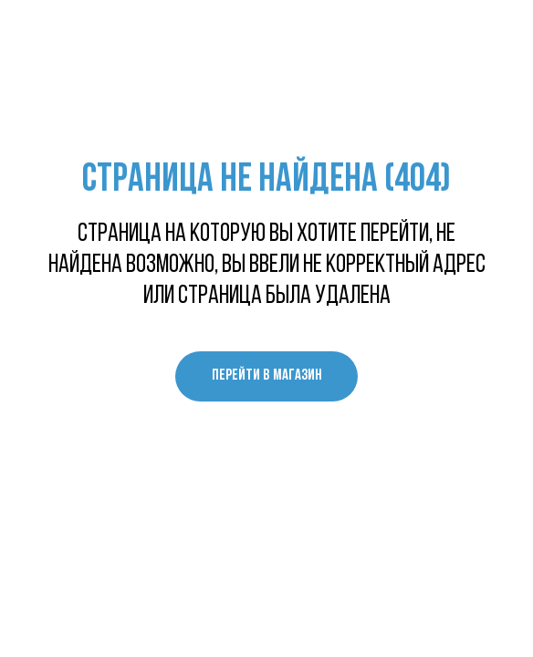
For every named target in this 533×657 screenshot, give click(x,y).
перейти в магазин (267, 375)
